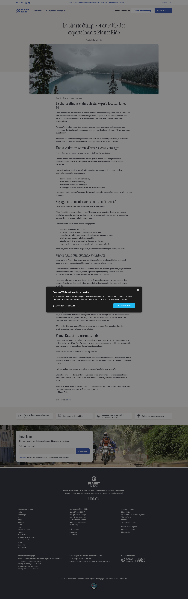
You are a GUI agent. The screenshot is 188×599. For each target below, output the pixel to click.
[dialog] (94, 299)
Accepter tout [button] (124, 306)
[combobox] (138, 289)
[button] (64, 305)
